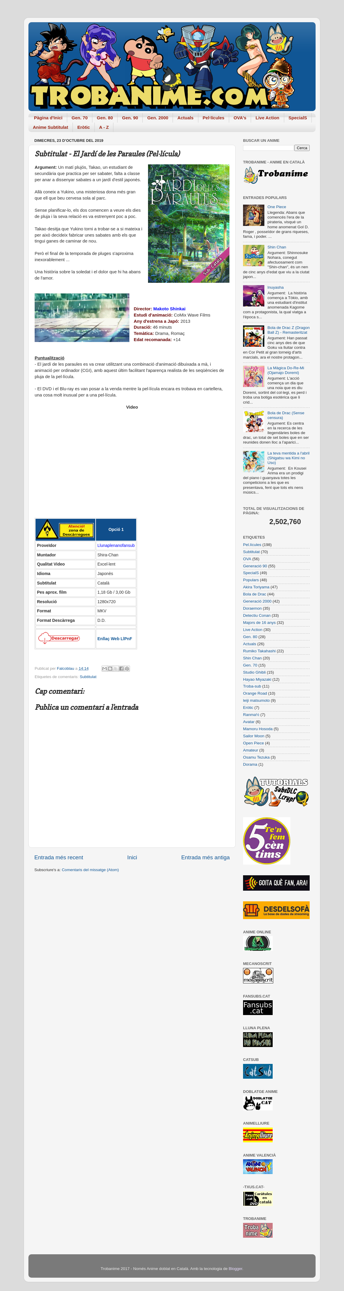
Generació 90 (255, 566)
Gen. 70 (80, 117)
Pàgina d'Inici (48, 117)
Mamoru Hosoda (258, 729)
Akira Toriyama (256, 587)
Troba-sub (252, 686)
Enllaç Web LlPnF (114, 638)
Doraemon (252, 608)
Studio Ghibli (254, 672)
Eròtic (83, 127)
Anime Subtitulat (50, 127)
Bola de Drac (254, 594)
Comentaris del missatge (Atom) (90, 870)
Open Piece (253, 743)
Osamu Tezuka (256, 757)
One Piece (276, 207)
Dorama (250, 764)
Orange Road (255, 693)
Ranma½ (251, 714)
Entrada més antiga (205, 857)
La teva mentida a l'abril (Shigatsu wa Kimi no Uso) (288, 458)
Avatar (249, 722)
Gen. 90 (130, 117)
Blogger (235, 1268)
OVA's (240, 117)
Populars (251, 580)
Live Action (267, 117)
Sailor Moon (253, 736)
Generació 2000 (257, 601)
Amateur (250, 750)
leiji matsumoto (256, 700)
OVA (247, 559)
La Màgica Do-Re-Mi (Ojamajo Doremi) (285, 370)
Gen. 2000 (157, 117)
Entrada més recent (58, 857)
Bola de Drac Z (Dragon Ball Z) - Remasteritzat (288, 330)
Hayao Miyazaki (257, 679)
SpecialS (298, 117)
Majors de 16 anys (259, 622)
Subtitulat (88, 677)
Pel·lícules (213, 117)
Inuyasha (275, 287)
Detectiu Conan (257, 615)
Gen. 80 (105, 117)
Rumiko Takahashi (259, 651)
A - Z (104, 127)
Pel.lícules (252, 544)
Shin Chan (276, 247)
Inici (132, 857)
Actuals (185, 117)
